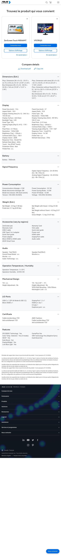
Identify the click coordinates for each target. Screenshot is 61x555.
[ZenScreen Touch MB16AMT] (15, 40)
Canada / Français (8, 450)
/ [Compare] (22, 387)
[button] (50, 2)
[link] (15, 50)
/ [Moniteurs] (16, 387)
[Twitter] (32, 440)
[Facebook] (37, 440)
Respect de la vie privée (20, 455)
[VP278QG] (45, 40)
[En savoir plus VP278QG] (51, 55)
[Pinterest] (32, 445)
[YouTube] (28, 440)
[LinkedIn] (23, 440)
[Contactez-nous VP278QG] (45, 45)
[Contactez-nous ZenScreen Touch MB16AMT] (15, 45)
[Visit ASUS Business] (7, 386)
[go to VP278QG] (45, 29)
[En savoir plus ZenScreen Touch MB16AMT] (21, 55)
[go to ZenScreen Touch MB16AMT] (16, 29)
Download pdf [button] (24, 69)
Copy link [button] (38, 69)
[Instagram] (28, 445)
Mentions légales (6, 455)
